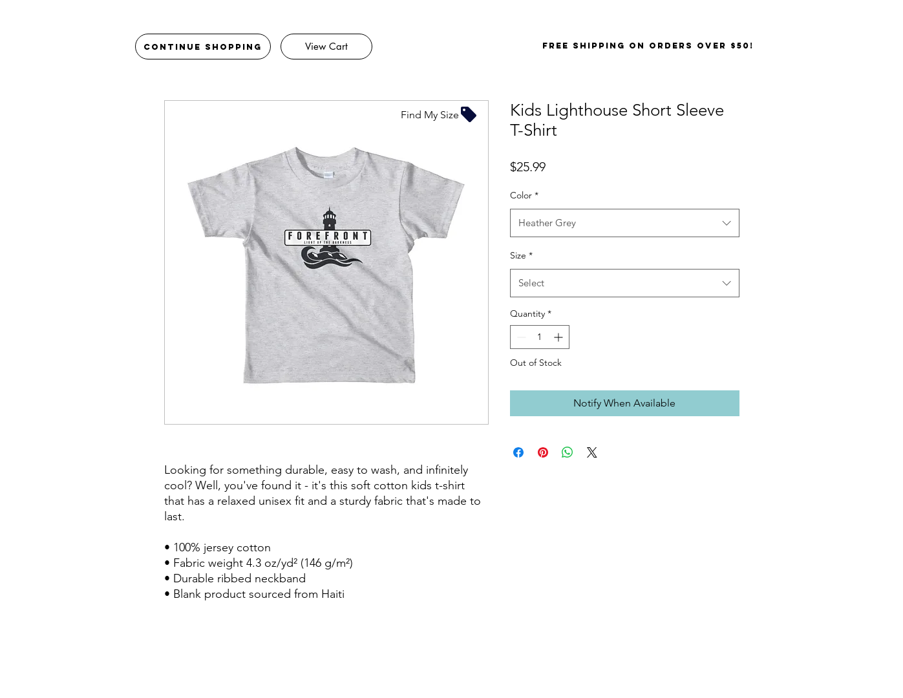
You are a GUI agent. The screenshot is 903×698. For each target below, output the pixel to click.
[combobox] (624, 223)
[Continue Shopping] (203, 46)
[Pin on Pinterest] (543, 452)
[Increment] (559, 337)
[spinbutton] (539, 337)
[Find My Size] (439, 114)
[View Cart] (326, 46)
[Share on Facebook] (518, 452)
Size (521, 255)
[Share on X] (592, 452)
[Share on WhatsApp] (567, 452)
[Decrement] (520, 337)
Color (524, 195)
